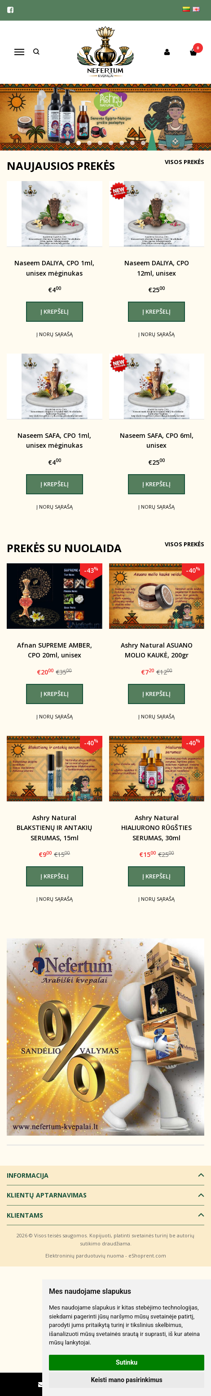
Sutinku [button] (126, 1362)
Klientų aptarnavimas (47, 1195)
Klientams (25, 1215)
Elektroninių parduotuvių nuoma (84, 1255)
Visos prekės (184, 162)
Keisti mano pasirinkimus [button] (126, 1379)
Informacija (27, 1175)
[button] (67, 142)
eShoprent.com (147, 1255)
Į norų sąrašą (54, 334)
